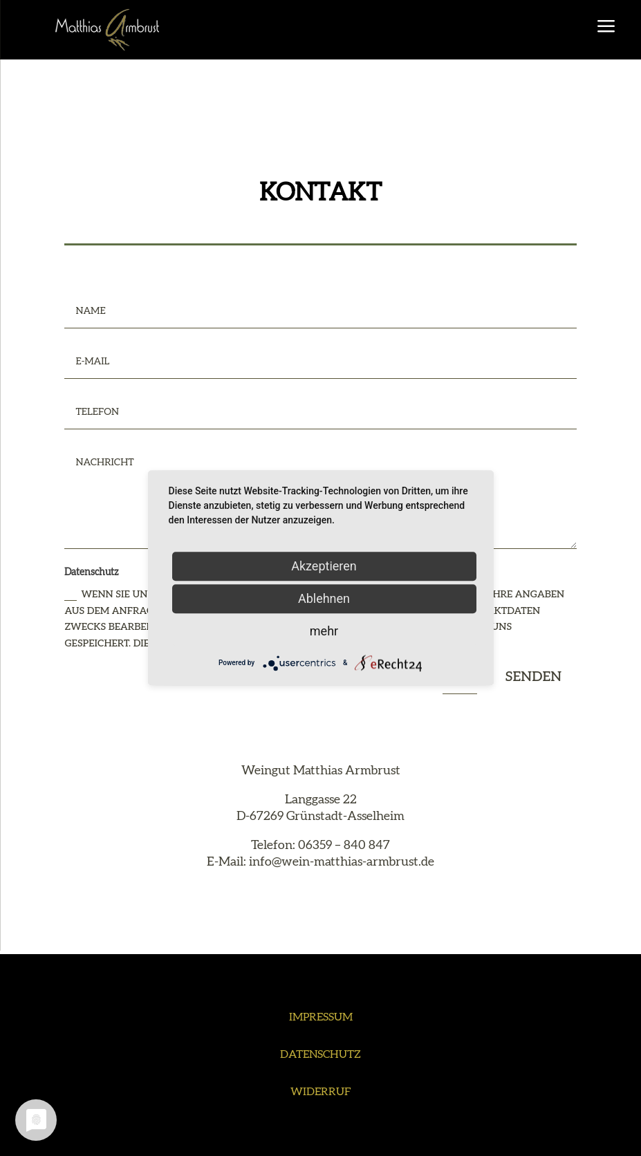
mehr (324, 631)
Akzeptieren (324, 566)
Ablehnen (324, 598)
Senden (533, 677)
